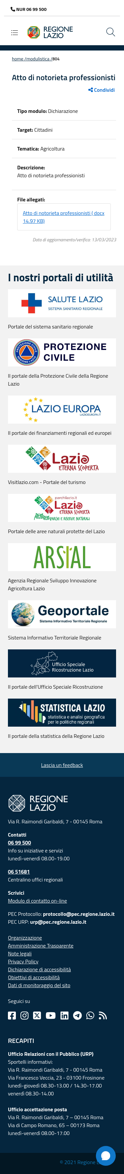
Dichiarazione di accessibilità (39, 969)
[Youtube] (51, 1015)
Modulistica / (39, 58)
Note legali (20, 953)
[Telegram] (77, 1015)
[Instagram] (24, 1015)
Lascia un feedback (62, 765)
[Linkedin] (64, 1015)
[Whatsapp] (90, 1015)
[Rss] (103, 1015)
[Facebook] (12, 1015)
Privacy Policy (23, 961)
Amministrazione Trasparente (40, 946)
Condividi (101, 90)
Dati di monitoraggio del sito (39, 985)
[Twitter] (37, 1015)
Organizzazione (25, 938)
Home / (19, 58)
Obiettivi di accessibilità (34, 977)
